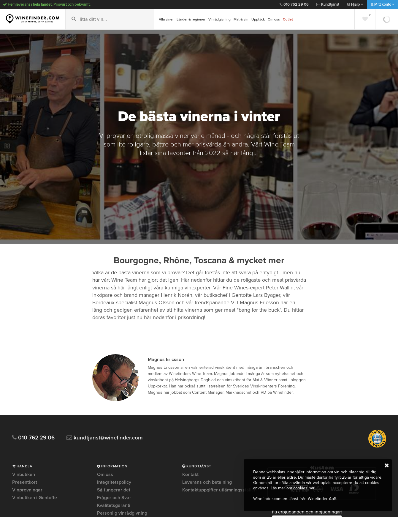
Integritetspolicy (114, 482)
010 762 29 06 (294, 4)
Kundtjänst (327, 4)
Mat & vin (241, 19)
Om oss (274, 19)
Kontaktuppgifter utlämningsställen (219, 490)
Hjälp (355, 4)
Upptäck (258, 19)
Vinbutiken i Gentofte (34, 498)
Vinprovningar (27, 490)
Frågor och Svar (114, 498)
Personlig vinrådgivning (122, 513)
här (311, 488)
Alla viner (166, 19)
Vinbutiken (23, 474)
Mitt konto (382, 4)
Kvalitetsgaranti (113, 505)
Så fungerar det (113, 490)
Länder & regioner (191, 19)
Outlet (288, 19)
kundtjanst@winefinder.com (104, 438)
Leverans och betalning (207, 482)
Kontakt (190, 474)
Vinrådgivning (219, 19)
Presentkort (24, 482)
